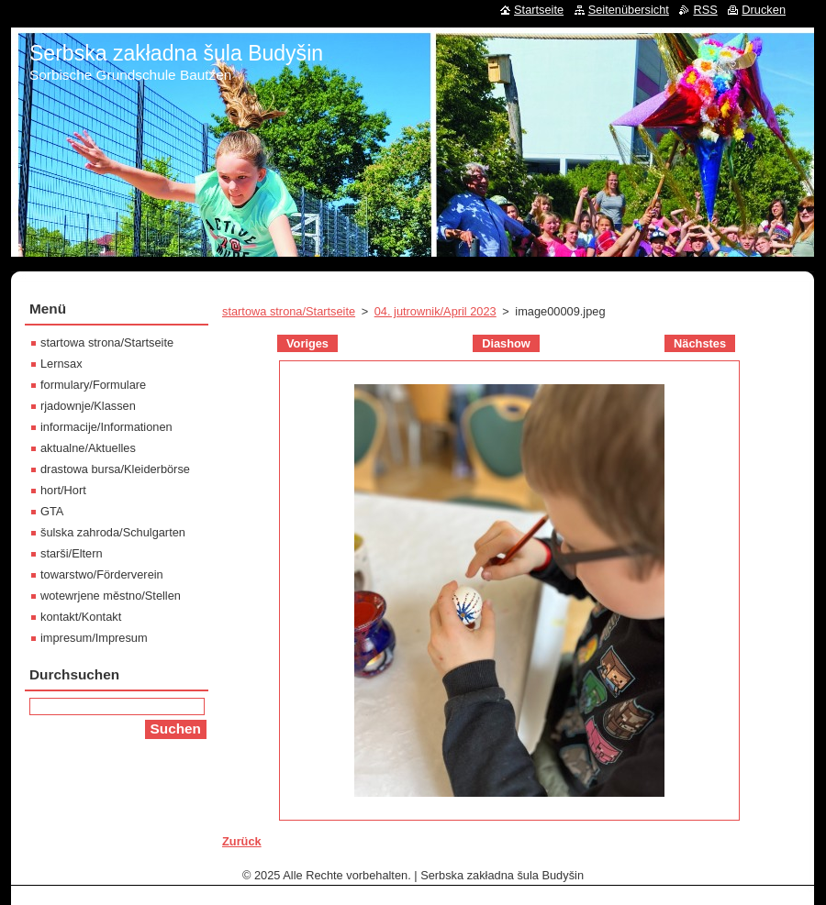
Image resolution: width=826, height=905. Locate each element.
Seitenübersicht (628, 10)
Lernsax (61, 363)
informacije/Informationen (106, 427)
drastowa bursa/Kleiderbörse (115, 469)
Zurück (242, 841)
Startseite (539, 10)
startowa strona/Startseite (288, 311)
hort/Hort (63, 490)
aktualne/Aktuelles (88, 448)
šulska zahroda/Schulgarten (112, 532)
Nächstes (700, 343)
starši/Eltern (71, 553)
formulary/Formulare (93, 385)
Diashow (506, 343)
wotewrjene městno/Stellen (110, 595)
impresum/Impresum (94, 638)
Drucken (764, 10)
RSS (705, 10)
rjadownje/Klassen (88, 406)
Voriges (307, 343)
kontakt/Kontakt (80, 617)
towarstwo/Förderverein (101, 574)
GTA (51, 511)
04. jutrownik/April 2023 (435, 311)
